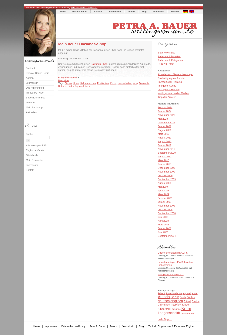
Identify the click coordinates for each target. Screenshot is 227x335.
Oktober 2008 (165, 209)
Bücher (191, 297)
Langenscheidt (169, 313)
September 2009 (167, 179)
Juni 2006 (163, 232)
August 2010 (165, 156)
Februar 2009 (165, 198)
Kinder (186, 304)
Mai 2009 (163, 186)
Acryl (87, 86)
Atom (171, 64)
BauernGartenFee (35, 97)
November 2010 (166, 149)
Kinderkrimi (164, 308)
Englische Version (35, 150)
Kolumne (176, 309)
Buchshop (158, 11)
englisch (176, 301)
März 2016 (163, 133)
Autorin (98, 11)
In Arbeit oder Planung (170, 81)
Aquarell (79, 86)
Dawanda (144, 83)
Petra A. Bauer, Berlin (37, 73)
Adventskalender (173, 293)
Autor (195, 293)
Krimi (186, 308)
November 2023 (166, 115)
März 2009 (163, 194)
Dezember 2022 (166, 122)
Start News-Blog (166, 52)
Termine (30, 102)
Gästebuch (32, 155)
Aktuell (131, 11)
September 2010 (167, 152)
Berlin (174, 297)
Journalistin (114, 11)
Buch (183, 297)
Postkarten (103, 83)
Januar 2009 (164, 201)
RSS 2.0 (162, 64)
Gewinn (195, 301)
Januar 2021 (164, 126)
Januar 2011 (164, 145)
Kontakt (175, 11)
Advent (161, 293)
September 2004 (167, 235)
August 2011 (165, 141)
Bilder (71, 86)
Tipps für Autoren (167, 97)
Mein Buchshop (34, 107)
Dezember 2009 (166, 167)
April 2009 (163, 190)
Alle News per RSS (36, 145)
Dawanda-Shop (99, 64)
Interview (176, 304)
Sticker (68, 83)
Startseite (31, 68)
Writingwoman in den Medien (173, 93)
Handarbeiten (125, 83)
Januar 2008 (164, 228)
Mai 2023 (163, 118)
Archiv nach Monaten (169, 56)
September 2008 (167, 213)
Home (63, 11)
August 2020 (165, 130)
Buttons (62, 86)
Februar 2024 (165, 107)
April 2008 (163, 220)
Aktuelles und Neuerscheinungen (175, 74)
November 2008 (166, 205)
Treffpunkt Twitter (35, 92)
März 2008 (163, 224)
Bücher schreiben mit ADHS (173, 252)
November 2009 (166, 171)
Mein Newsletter (34, 160)
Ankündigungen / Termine (171, 78)
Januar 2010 (164, 164)
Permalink (63, 80)
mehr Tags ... (165, 319)
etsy (135, 83)
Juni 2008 (163, 217)
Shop (76, 83)
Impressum (32, 165)
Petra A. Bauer (79, 11)
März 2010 (163, 160)
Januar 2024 (164, 111)
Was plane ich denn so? (171, 274)
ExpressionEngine (184, 326)
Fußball (187, 301)
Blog (144, 11)
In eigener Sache (68, 77)
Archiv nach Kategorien (170, 60)
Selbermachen (88, 83)
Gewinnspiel (164, 304)
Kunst (113, 83)
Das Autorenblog (35, 87)
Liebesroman (187, 313)
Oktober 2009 (165, 175)
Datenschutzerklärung (73, 326)
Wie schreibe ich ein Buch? (84, 7)
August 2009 (165, 183)
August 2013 (165, 137)
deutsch (164, 301)
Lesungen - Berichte (169, 89)
